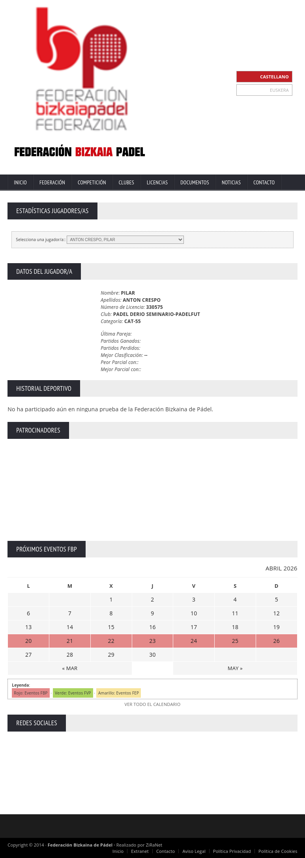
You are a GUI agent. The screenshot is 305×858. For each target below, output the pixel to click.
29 (111, 654)
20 (28, 640)
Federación (52, 182)
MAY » (235, 668)
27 (28, 654)
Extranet (140, 851)
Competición (92, 182)
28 (70, 654)
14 (70, 627)
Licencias (157, 182)
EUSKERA (279, 90)
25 (235, 640)
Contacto (264, 182)
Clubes (126, 182)
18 (235, 627)
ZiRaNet (154, 845)
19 (276, 627)
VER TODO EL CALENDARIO (152, 704)
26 (276, 640)
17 (194, 627)
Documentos (194, 182)
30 (152, 654)
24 (194, 640)
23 (152, 640)
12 (276, 613)
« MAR (70, 668)
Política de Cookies (278, 851)
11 (235, 613)
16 (152, 627)
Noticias (231, 182)
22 (111, 640)
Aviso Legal (194, 851)
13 (28, 627)
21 (70, 640)
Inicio (20, 182)
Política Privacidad (232, 851)
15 (111, 627)
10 (194, 613)
